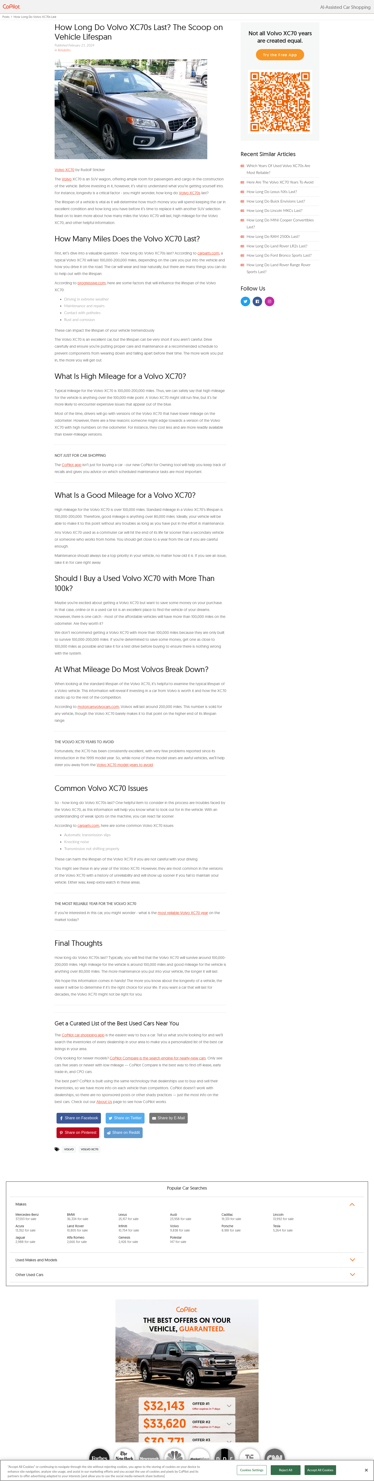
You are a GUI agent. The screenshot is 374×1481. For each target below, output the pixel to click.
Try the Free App (280, 54)
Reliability (64, 50)
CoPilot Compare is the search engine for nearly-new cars (158, 1058)
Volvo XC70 (89, 1149)
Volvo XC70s (189, 192)
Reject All (285, 1470)
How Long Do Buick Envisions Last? (276, 201)
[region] (187, 1470)
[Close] (366, 1470)
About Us (104, 1101)
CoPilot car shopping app (83, 1035)
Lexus (129, 1216)
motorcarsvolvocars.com (98, 706)
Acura (26, 1228)
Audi (180, 1216)
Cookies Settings (252, 1470)
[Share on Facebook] (79, 1118)
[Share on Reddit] (123, 1132)
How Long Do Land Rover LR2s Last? (277, 246)
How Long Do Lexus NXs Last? (272, 191)
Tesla (283, 1228)
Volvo (67, 179)
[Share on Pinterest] (78, 1132)
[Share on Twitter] (125, 1118)
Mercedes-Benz (27, 1216)
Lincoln (283, 1216)
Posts (5, 17)
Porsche (231, 1228)
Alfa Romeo (77, 1239)
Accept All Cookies (320, 1470)
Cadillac (231, 1216)
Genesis (128, 1239)
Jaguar (25, 1239)
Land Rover (77, 1228)
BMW (77, 1216)
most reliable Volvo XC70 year (183, 912)
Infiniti (129, 1228)
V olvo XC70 (64, 169)
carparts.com (208, 253)
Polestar (178, 1239)
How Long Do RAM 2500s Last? (273, 236)
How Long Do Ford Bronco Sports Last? (279, 255)
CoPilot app (71, 464)
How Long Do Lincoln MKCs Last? (274, 210)
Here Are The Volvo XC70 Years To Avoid (280, 182)
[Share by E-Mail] (168, 1118)
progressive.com (92, 282)
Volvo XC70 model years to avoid (125, 764)
